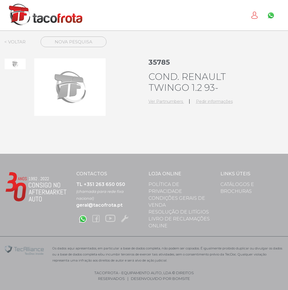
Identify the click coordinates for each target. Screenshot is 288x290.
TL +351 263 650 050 (100, 184)
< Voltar (15, 42)
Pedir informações (214, 101)
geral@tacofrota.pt (99, 205)
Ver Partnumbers (166, 101)
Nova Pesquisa (73, 42)
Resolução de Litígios (178, 212)
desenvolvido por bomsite (160, 278)
